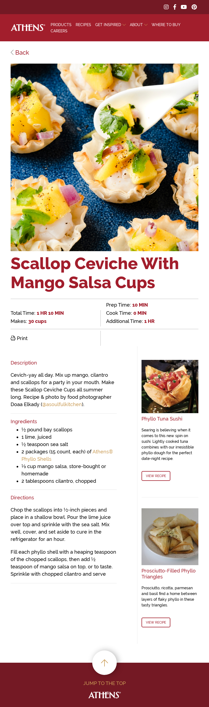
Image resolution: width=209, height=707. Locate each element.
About (136, 25)
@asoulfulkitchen (62, 404)
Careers (59, 31)
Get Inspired (108, 25)
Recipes (83, 25)
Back (20, 52)
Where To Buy (166, 25)
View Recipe (156, 476)
